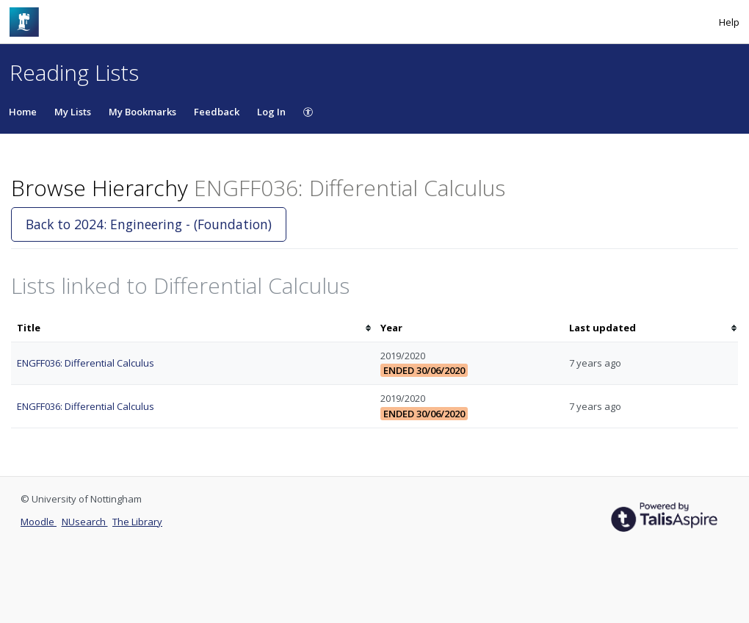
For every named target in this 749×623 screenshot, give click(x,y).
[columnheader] (192, 328)
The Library (137, 521)
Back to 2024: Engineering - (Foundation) (149, 224)
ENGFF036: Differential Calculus (85, 363)
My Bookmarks (142, 111)
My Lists (72, 111)
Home (23, 111)
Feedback (216, 111)
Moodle (39, 521)
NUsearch (85, 521)
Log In (271, 111)
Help (729, 22)
